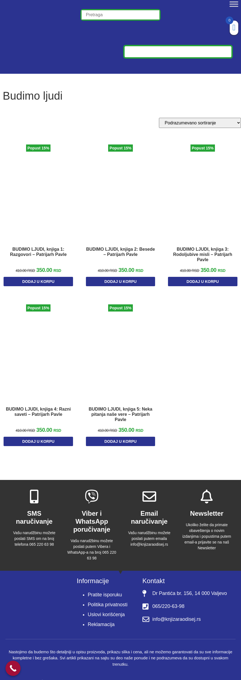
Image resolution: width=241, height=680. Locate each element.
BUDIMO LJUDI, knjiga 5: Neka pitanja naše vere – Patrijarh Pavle (120, 406)
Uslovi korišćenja (106, 605)
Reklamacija (101, 615)
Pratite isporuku (105, 586)
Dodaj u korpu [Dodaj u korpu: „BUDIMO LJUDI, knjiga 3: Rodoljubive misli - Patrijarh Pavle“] (203, 278)
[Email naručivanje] (149, 488)
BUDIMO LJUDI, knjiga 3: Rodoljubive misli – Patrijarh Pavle (202, 250)
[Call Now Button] (13, 668)
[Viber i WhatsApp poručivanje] (92, 488)
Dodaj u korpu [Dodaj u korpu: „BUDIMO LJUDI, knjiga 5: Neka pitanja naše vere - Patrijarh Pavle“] (120, 434)
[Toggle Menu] (233, 4)
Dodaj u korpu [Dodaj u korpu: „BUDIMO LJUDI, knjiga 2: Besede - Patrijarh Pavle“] (120, 278)
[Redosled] (200, 123)
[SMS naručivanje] (34, 488)
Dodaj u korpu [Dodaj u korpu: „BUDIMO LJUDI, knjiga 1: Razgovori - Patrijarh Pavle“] (38, 278)
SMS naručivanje (34, 509)
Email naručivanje (149, 509)
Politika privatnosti (107, 596)
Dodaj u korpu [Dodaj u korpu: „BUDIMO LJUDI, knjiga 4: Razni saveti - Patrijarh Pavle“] (38, 434)
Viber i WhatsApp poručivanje (91, 513)
